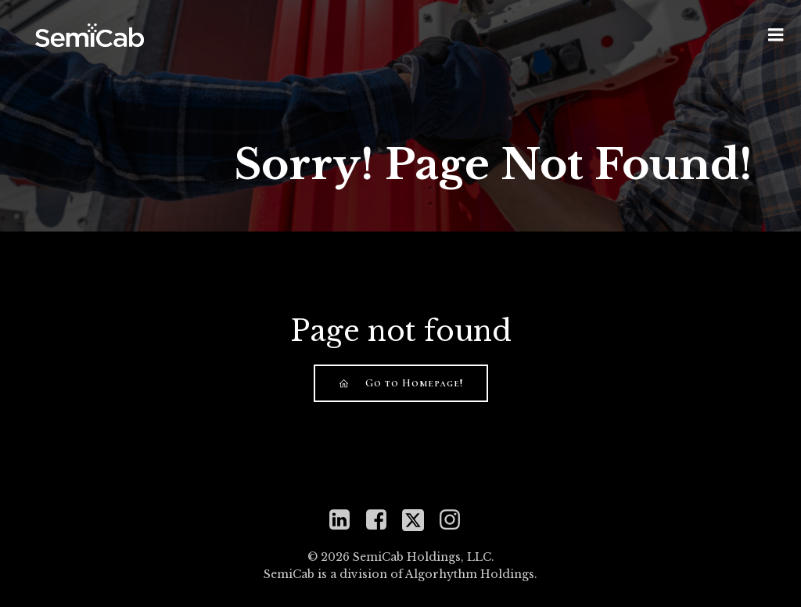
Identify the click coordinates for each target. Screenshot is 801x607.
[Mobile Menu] (776, 35)
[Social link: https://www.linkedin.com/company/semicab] (345, 520)
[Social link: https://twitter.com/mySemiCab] (418, 520)
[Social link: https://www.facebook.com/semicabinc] (382, 520)
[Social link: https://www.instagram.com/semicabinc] (455, 520)
